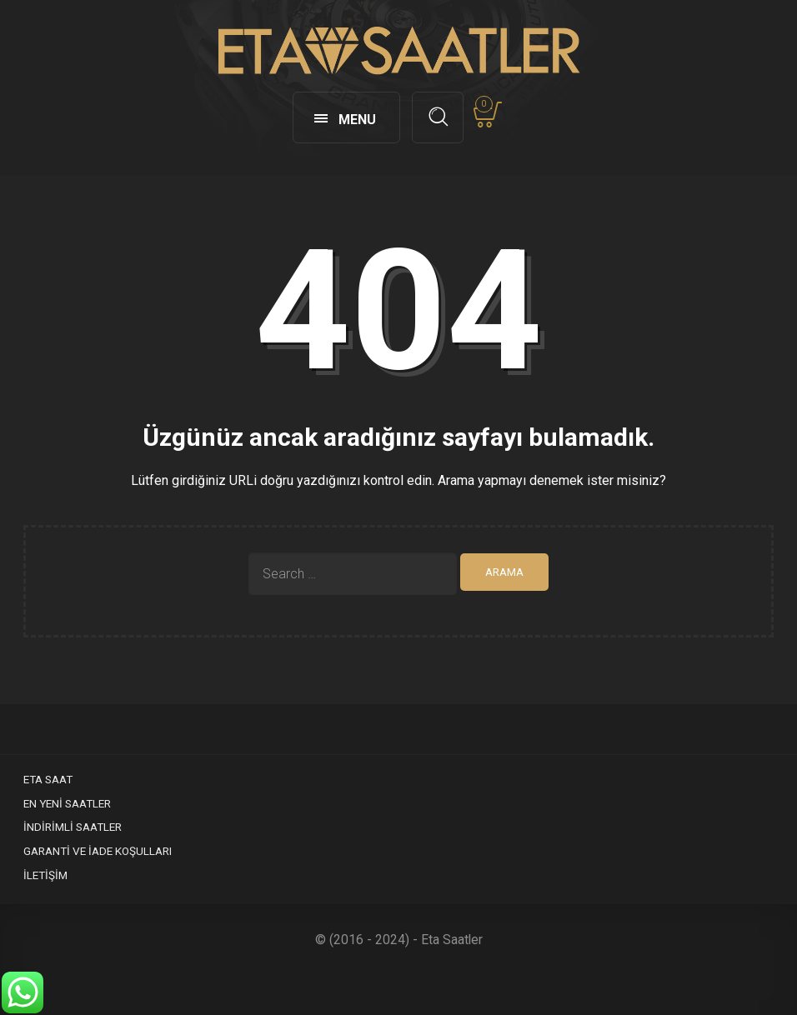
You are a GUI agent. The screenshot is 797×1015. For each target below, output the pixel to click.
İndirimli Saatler (72, 826)
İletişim (45, 875)
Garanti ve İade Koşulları (97, 851)
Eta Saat (48, 779)
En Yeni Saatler (67, 803)
